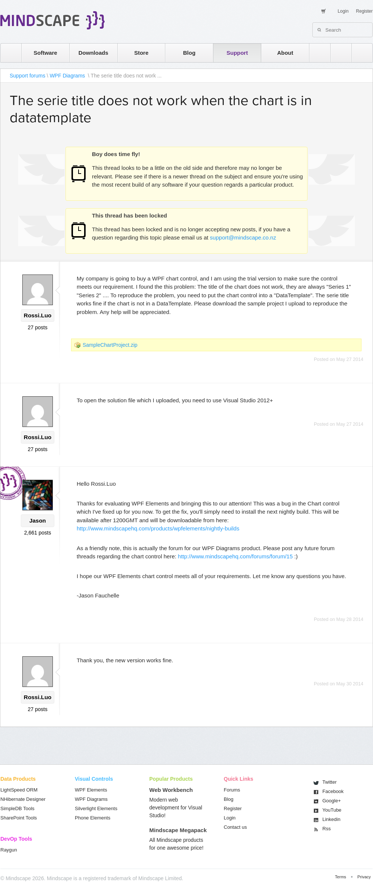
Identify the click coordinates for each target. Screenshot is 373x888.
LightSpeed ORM (19, 790)
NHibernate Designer (22, 799)
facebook (358, 53)
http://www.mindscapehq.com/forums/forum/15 (235, 556)
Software (45, 53)
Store (141, 53)
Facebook (333, 791)
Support (237, 53)
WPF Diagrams (68, 76)
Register (364, 11)
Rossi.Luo (37, 315)
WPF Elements (91, 790)
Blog (189, 53)
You (331, 810)
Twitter (329, 782)
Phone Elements (92, 818)
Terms (340, 877)
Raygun (8, 850)
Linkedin (331, 819)
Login (343, 11)
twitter (337, 53)
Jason (37, 520)
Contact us (235, 827)
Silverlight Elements (96, 808)
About (285, 53)
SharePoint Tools (18, 818)
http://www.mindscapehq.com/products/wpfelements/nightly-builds (158, 528)
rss (316, 53)
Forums (232, 790)
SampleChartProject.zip (110, 345)
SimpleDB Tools (17, 808)
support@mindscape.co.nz (243, 237)
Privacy (364, 877)
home (7, 53)
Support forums (27, 76)
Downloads (93, 53)
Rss (326, 828)
